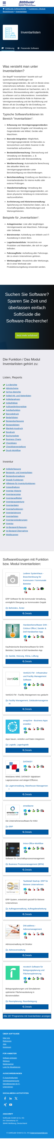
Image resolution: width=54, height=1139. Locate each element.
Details (28, 613)
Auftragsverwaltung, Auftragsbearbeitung (27, 908)
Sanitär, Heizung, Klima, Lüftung (23, 656)
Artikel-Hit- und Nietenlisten (18, 395)
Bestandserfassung (15, 421)
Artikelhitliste (12, 403)
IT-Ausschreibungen (10, 1078)
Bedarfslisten (12, 417)
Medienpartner (8, 1064)
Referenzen (7, 1041)
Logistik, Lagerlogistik (19, 744)
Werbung (6, 1061)
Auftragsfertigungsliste (16, 406)
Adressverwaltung (17, 950)
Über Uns (6, 1038)
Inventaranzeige (13, 494)
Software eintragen (10, 1058)
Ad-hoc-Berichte (13, 392)
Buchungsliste (12, 436)
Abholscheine (12, 388)
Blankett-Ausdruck (14, 428)
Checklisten (11, 443)
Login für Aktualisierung (11, 1067)
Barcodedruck (12, 414)
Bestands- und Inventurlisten (19, 472)
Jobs (4, 1044)
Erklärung (9, 48)
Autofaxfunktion (13, 410)
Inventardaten (12, 505)
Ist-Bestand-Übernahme (17, 531)
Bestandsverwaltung (15, 476)
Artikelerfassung (13, 469)
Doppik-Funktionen (14, 480)
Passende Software (30, 48)
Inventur (9, 523)
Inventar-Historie (13, 491)
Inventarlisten (21, 12)
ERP (11, 826)
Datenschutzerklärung (38, 1133)
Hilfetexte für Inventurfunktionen (20, 483)
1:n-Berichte (11, 384)
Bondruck (10, 432)
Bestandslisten (13, 425)
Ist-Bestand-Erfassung (16, 527)
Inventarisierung (13, 512)
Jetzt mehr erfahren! (27, 335)
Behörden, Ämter (16, 608)
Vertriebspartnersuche (11, 1081)
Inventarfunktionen (14, 509)
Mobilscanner (12, 534)
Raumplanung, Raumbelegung (23, 1001)
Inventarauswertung (15, 501)
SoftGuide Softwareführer (15, 9)
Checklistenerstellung (16, 446)
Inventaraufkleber (14, 498)
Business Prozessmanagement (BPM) (26, 864)
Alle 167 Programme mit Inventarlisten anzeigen (27, 1016)
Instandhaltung (13, 487)
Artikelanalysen (13, 399)
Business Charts (13, 439)
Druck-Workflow (13, 450)
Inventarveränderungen (16, 520)
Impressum (7, 1047)
